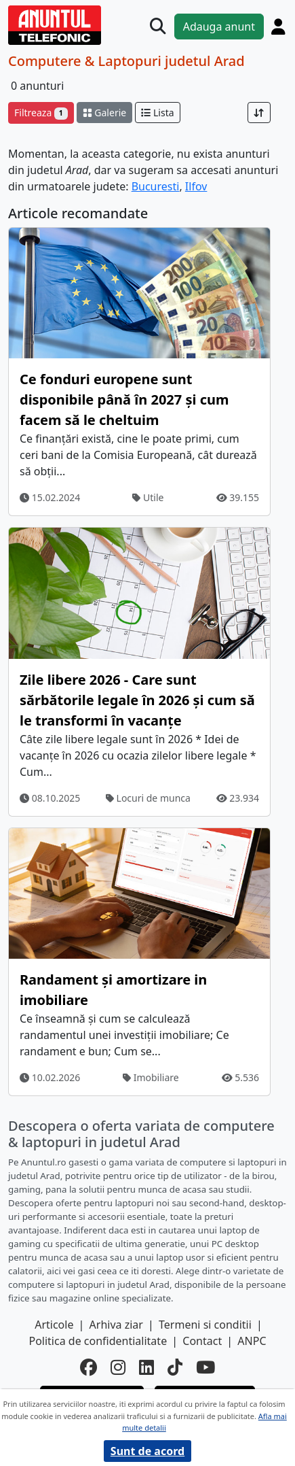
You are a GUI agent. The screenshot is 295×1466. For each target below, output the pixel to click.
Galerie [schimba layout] (104, 112)
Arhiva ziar (116, 1324)
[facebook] (88, 1367)
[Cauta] (157, 26)
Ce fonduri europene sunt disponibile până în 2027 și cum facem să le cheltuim (124, 399)
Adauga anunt (219, 26)
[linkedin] (146, 1367)
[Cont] (278, 26)
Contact (202, 1340)
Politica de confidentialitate (97, 1340)
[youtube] (205, 1367)
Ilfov (196, 186)
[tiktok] (175, 1367)
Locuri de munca (148, 797)
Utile (147, 497)
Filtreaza (41, 112)
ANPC (251, 1340)
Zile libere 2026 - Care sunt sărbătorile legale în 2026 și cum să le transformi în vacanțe (137, 700)
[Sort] (259, 112)
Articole (54, 1324)
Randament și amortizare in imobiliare (113, 989)
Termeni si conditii (205, 1324)
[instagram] (118, 1367)
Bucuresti (156, 186)
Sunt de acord (147, 1451)
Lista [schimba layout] (157, 112)
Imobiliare (151, 1077)
